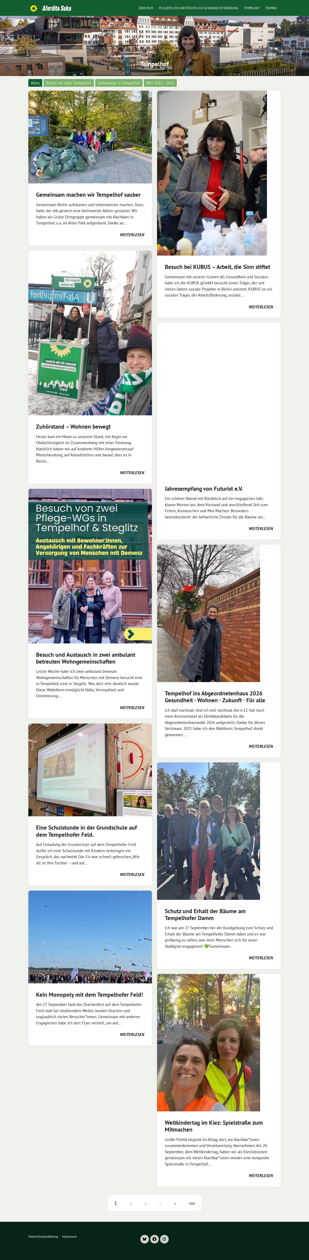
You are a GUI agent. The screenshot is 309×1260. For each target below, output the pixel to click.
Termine (271, 8)
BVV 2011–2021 (160, 82)
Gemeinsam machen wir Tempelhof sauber (88, 194)
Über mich (146, 8)
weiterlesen (132, 234)
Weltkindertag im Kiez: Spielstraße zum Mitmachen (214, 1126)
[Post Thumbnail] (90, 136)
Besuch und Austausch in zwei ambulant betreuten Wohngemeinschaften (85, 658)
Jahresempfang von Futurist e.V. (204, 488)
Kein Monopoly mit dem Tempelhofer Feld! (89, 994)
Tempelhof (252, 8)
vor (192, 1204)
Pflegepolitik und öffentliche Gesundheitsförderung (198, 8)
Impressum (69, 1236)
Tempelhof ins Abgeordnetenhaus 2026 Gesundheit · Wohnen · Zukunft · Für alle (215, 697)
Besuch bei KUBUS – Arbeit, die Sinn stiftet (217, 266)
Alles (35, 82)
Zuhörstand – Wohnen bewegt (73, 426)
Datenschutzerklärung (43, 1236)
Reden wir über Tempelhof (68, 82)
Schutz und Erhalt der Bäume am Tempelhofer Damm (205, 914)
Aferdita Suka (56, 8)
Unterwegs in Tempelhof (119, 82)
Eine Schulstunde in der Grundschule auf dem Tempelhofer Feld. (86, 831)
